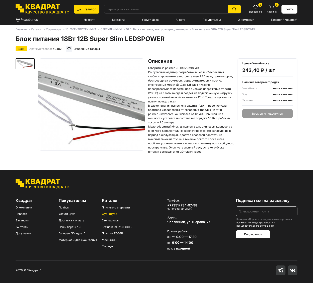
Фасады (107, 246)
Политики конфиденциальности (254, 222)
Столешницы (110, 220)
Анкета (180, 19)
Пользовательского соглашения (255, 225)
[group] (91, 108)
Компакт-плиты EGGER (117, 227)
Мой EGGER (109, 240)
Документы (23, 233)
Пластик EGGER (112, 233)
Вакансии (22, 220)
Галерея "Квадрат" (284, 19)
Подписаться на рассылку (263, 200)
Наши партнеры (69, 227)
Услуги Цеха (150, 19)
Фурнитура (109, 213)
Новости (89, 19)
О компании (246, 19)
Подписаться (253, 234)
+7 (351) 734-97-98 (182, 205)
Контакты (118, 19)
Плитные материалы (116, 207)
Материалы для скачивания (78, 240)
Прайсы (64, 207)
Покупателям (211, 19)
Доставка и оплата (71, 220)
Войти (289, 9)
